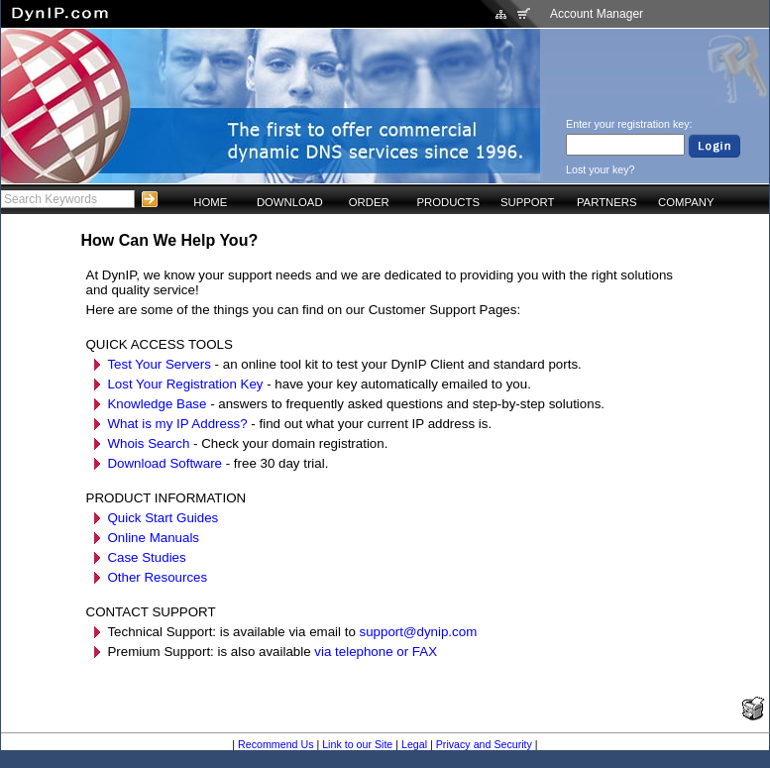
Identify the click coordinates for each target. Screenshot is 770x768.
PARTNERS (607, 202)
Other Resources (157, 577)
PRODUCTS (448, 202)
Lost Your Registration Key (185, 384)
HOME (210, 202)
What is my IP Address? (177, 423)
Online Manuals (153, 537)
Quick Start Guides (162, 517)
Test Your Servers (158, 364)
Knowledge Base (156, 403)
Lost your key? (600, 169)
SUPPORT (527, 202)
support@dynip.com (419, 631)
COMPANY (686, 202)
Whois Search (148, 443)
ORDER (369, 202)
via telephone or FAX (375, 651)
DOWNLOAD (290, 202)
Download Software (164, 463)
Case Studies (146, 557)
